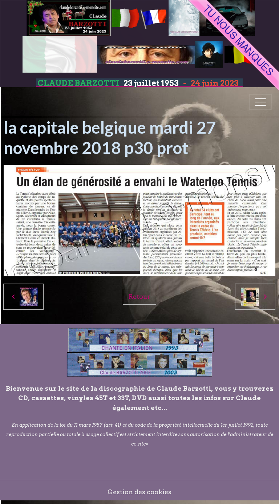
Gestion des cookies (139, 492)
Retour (139, 296)
